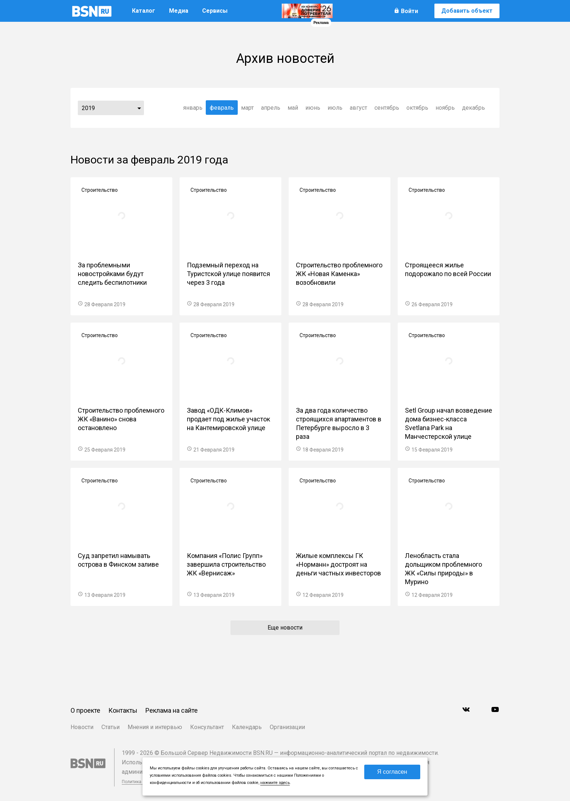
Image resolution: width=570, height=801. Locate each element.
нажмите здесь (275, 782)
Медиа (178, 10)
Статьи (110, 727)
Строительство (99, 190)
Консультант (207, 727)
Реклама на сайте (171, 710)
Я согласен (392, 772)
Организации (287, 727)
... (139, 108)
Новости (82, 727)
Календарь (247, 727)
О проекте (85, 710)
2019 (88, 108)
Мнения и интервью (155, 727)
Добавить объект (467, 10)
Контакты (122, 710)
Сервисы (215, 10)
